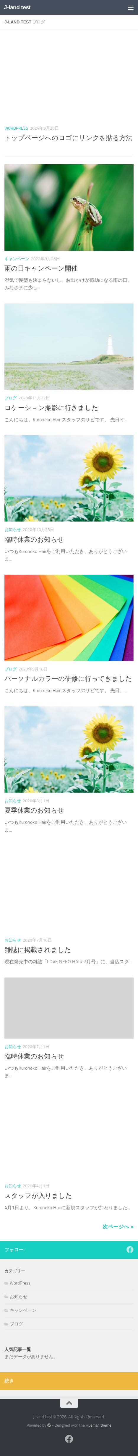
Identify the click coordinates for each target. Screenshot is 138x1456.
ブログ (10, 397)
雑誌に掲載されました (37, 950)
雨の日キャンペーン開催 (41, 268)
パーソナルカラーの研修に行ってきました (68, 679)
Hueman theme (98, 1425)
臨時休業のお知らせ (34, 539)
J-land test (17, 7)
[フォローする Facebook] (130, 1249)
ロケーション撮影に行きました (51, 408)
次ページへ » (118, 1227)
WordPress (16, 128)
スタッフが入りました (38, 1196)
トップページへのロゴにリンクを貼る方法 (68, 138)
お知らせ (12, 529)
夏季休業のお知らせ (34, 810)
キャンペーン (16, 258)
